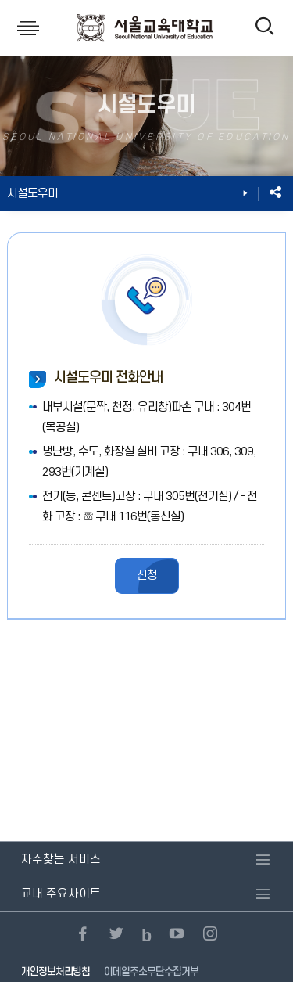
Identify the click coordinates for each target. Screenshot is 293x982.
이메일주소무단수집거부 (151, 971)
